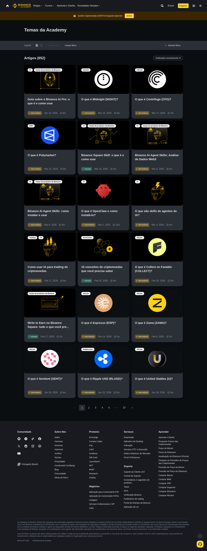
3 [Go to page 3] (95, 407)
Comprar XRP (165, 483)
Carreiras (58, 441)
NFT (91, 465)
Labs (91, 508)
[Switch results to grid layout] (36, 45)
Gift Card (93, 457)
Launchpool (94, 461)
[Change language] (193, 5)
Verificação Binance (133, 495)
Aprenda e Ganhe (167, 437)
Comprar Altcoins (166, 495)
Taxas (126, 487)
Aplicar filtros (54, 45)
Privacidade (59, 461)
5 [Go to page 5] (109, 407)
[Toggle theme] (200, 6)
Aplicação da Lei (131, 507)
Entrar (171, 5)
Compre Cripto (95, 441)
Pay (91, 445)
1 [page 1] (82, 407)
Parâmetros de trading (134, 499)
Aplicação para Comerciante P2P (104, 492)
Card (91, 449)
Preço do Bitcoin (166, 448)
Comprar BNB (165, 479)
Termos (57, 457)
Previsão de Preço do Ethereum (173, 471)
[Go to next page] (132, 408)
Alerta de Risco (61, 477)
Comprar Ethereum (167, 491)
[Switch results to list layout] (41, 45)
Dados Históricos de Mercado (137, 453)
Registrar (183, 6)
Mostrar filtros (172, 45)
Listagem (93, 500)
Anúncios (58, 445)
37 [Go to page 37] (124, 407)
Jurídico (58, 453)
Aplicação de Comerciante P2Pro (104, 496)
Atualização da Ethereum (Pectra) (174, 456)
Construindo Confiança (64, 465)
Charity (92, 477)
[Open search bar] (161, 5)
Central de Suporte (132, 476)
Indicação (128, 445)
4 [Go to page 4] (102, 407)
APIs (126, 491)
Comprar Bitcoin (166, 475)
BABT (91, 469)
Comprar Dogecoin (167, 487)
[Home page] (22, 5)
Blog (56, 469)
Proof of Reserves (132, 457)
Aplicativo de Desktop (133, 441)
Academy (93, 453)
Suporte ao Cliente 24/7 (134, 472)
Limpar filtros (70, 45)
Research (93, 473)
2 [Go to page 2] (88, 407)
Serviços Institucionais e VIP (102, 504)
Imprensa (58, 449)
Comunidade (60, 473)
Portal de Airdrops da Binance (137, 503)
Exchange (93, 437)
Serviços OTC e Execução (135, 449)
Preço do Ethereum (167, 452)
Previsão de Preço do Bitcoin (171, 467)
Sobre (57, 437)
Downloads (129, 437)
